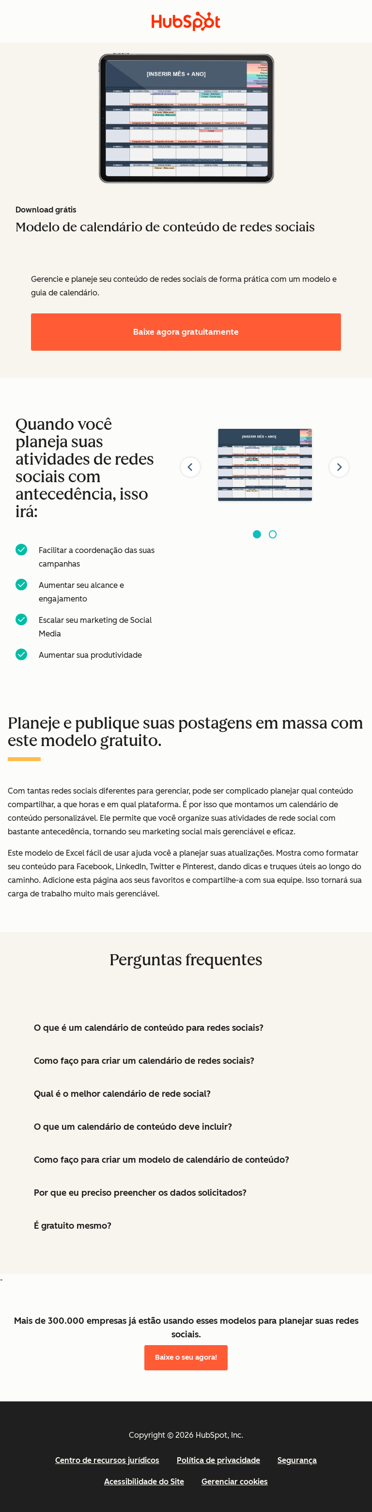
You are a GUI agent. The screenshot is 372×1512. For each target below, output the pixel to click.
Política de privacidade (218, 1460)
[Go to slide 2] (273, 534)
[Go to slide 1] (257, 534)
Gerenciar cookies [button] (235, 1481)
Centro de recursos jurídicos (107, 1460)
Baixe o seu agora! (186, 1357)
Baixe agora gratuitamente (186, 332)
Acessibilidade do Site (144, 1481)
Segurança (297, 1460)
